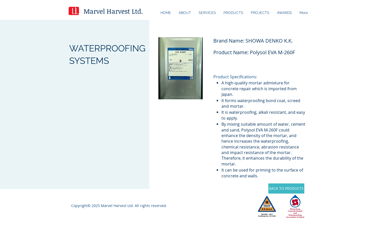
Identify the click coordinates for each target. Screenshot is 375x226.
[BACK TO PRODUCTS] (286, 188)
